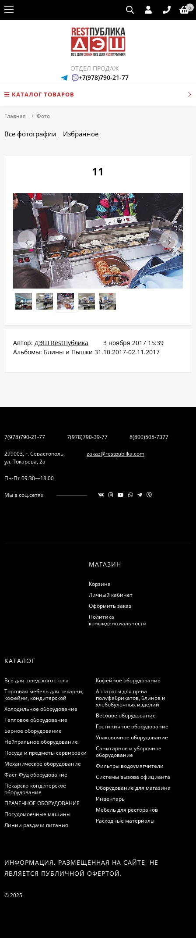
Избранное (80, 133)
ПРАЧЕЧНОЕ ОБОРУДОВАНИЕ (42, 803)
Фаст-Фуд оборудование (35, 774)
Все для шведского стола (36, 680)
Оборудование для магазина (133, 788)
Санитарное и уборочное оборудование (128, 752)
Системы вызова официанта (133, 777)
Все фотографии (30, 133)
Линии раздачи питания (36, 825)
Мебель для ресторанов (127, 809)
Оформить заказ (110, 606)
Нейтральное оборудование (41, 741)
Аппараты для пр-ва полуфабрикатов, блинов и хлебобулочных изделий (130, 698)
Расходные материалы (125, 820)
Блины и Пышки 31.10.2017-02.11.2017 (102, 352)
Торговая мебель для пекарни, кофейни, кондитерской (44, 695)
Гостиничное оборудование (132, 726)
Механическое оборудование (42, 763)
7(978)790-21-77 (24, 437)
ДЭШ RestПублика (61, 343)
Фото (43, 116)
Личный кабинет (111, 595)
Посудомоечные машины (37, 814)
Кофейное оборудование (128, 680)
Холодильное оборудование (40, 709)
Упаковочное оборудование (132, 737)
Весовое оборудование (126, 715)
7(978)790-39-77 (87, 437)
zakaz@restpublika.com (115, 453)
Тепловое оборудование (35, 720)
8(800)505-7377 (149, 437)
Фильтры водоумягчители (130, 766)
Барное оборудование (33, 731)
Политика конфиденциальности (118, 620)
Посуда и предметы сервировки (45, 752)
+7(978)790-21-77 (104, 77)
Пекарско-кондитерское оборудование (35, 789)
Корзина (100, 584)
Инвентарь (110, 798)
